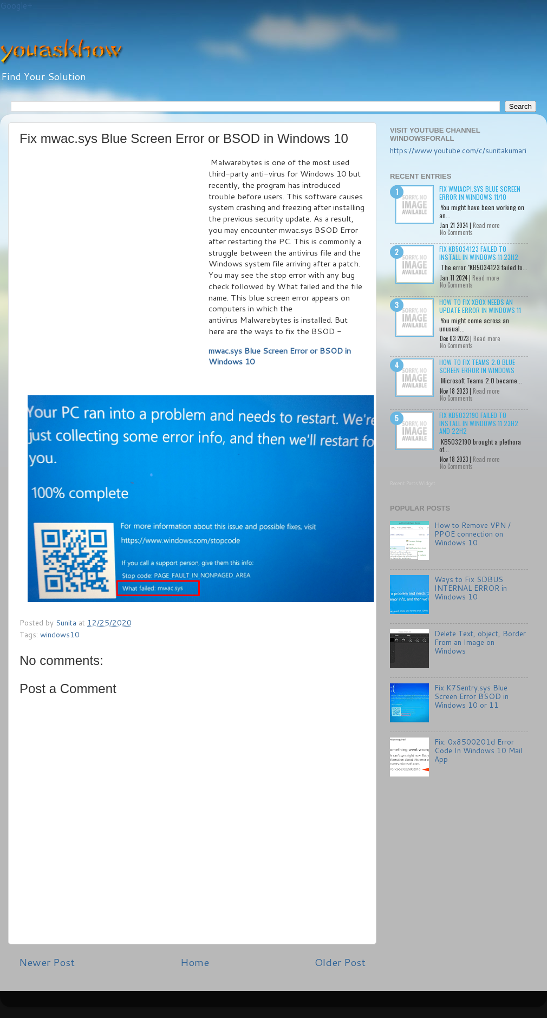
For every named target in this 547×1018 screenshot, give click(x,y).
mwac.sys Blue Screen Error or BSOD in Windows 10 (280, 356)
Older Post (340, 962)
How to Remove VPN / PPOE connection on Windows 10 (472, 533)
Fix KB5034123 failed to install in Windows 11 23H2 (478, 252)
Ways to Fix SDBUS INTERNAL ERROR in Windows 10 (470, 588)
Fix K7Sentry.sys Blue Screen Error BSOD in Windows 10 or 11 (471, 696)
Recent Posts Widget (412, 483)
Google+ (16, 5)
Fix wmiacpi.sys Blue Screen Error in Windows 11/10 (479, 192)
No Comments (456, 232)
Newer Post (47, 962)
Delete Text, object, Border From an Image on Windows (480, 642)
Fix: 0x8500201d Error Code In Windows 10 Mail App (478, 750)
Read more (486, 225)
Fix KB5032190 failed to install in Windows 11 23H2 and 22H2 (478, 422)
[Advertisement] (101, 264)
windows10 (60, 634)
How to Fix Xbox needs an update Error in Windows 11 (480, 305)
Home (194, 962)
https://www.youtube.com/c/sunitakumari (458, 150)
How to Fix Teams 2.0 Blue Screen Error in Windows (477, 365)
